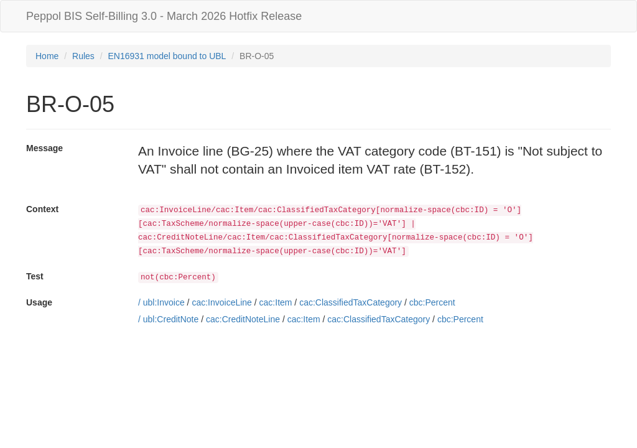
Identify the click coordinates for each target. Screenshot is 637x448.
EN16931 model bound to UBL (167, 56)
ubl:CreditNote (171, 319)
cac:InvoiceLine (222, 302)
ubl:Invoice (164, 302)
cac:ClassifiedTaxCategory (350, 302)
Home (46, 56)
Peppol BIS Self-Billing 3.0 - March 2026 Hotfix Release (164, 16)
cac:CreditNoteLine (243, 319)
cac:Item (275, 302)
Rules (83, 56)
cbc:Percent (432, 302)
